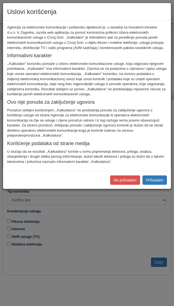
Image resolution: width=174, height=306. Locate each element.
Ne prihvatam (125, 180)
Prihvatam (154, 180)
